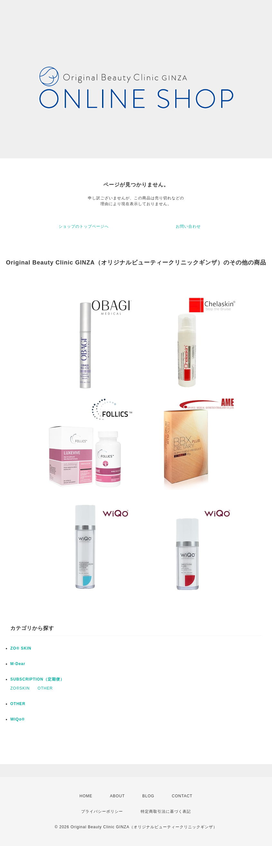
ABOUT (117, 796)
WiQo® (17, 719)
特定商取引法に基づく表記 (166, 811)
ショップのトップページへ (84, 226)
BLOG (148, 796)
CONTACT (182, 796)
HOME (86, 796)
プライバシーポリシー (102, 811)
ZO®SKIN (20, 688)
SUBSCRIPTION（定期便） (37, 679)
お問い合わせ (188, 226)
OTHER (45, 688)
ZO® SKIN (21, 648)
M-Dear (17, 664)
